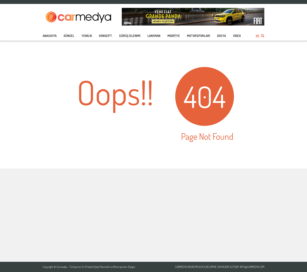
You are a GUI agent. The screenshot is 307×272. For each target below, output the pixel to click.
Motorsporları (198, 36)
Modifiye (173, 36)
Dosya (221, 36)
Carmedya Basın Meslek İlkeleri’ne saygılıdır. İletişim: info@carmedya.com (219, 267)
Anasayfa (50, 36)
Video (237, 36)
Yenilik (86, 36)
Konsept (105, 36)
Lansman (153, 36)
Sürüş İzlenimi (129, 36)
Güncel (69, 36)
